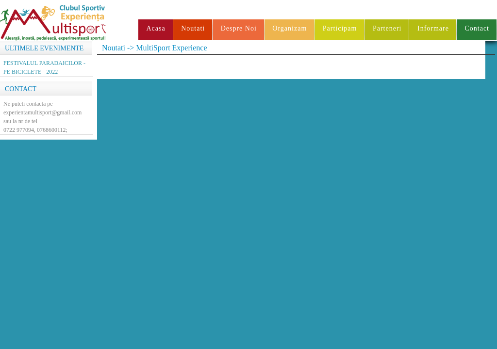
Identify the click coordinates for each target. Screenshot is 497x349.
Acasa (155, 28)
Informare (433, 28)
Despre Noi (239, 28)
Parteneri (387, 28)
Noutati (193, 28)
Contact (476, 28)
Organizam (289, 28)
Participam (340, 28)
